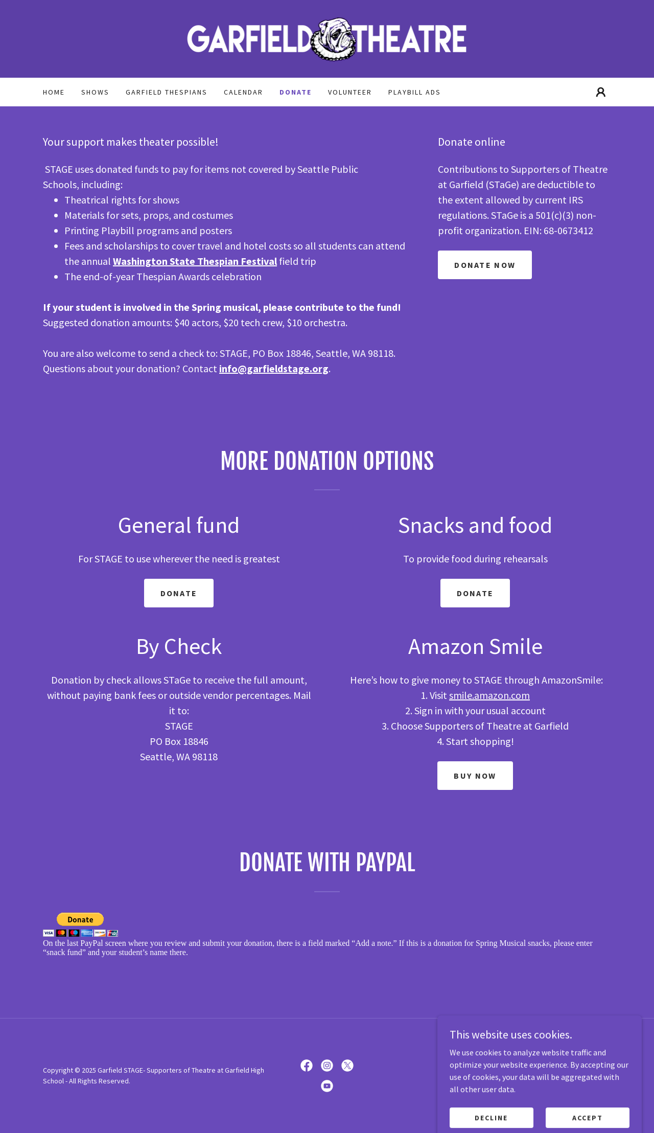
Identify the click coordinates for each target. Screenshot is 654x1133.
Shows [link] (95, 92)
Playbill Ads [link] (414, 92)
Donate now (485, 265)
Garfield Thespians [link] (166, 92)
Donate (179, 593)
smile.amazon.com (489, 695)
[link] (327, 38)
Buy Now (475, 776)
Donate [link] (295, 92)
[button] (601, 92)
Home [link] (54, 92)
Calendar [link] (243, 92)
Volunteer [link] (350, 92)
